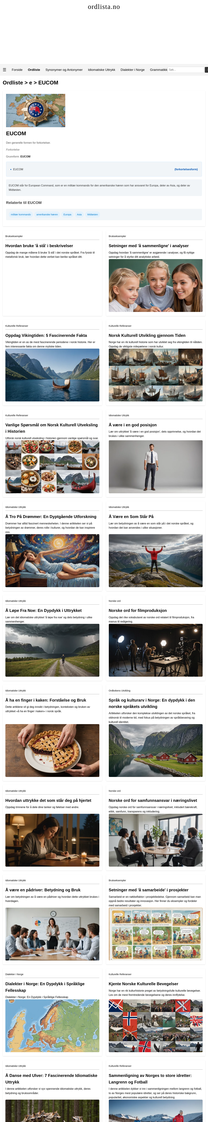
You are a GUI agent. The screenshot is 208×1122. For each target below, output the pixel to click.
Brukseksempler (14, 236)
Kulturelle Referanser (16, 326)
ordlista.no (104, 6)
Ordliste (13, 83)
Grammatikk (158, 70)
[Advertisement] (104, 38)
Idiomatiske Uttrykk (101, 70)
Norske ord (115, 601)
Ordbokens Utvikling (119, 690)
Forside (17, 70)
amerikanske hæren (47, 214)
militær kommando (21, 214)
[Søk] (185, 70)
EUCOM (48, 83)
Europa (67, 214)
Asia (79, 214)
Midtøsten (92, 214)
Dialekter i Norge (133, 70)
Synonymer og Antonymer (64, 70)
